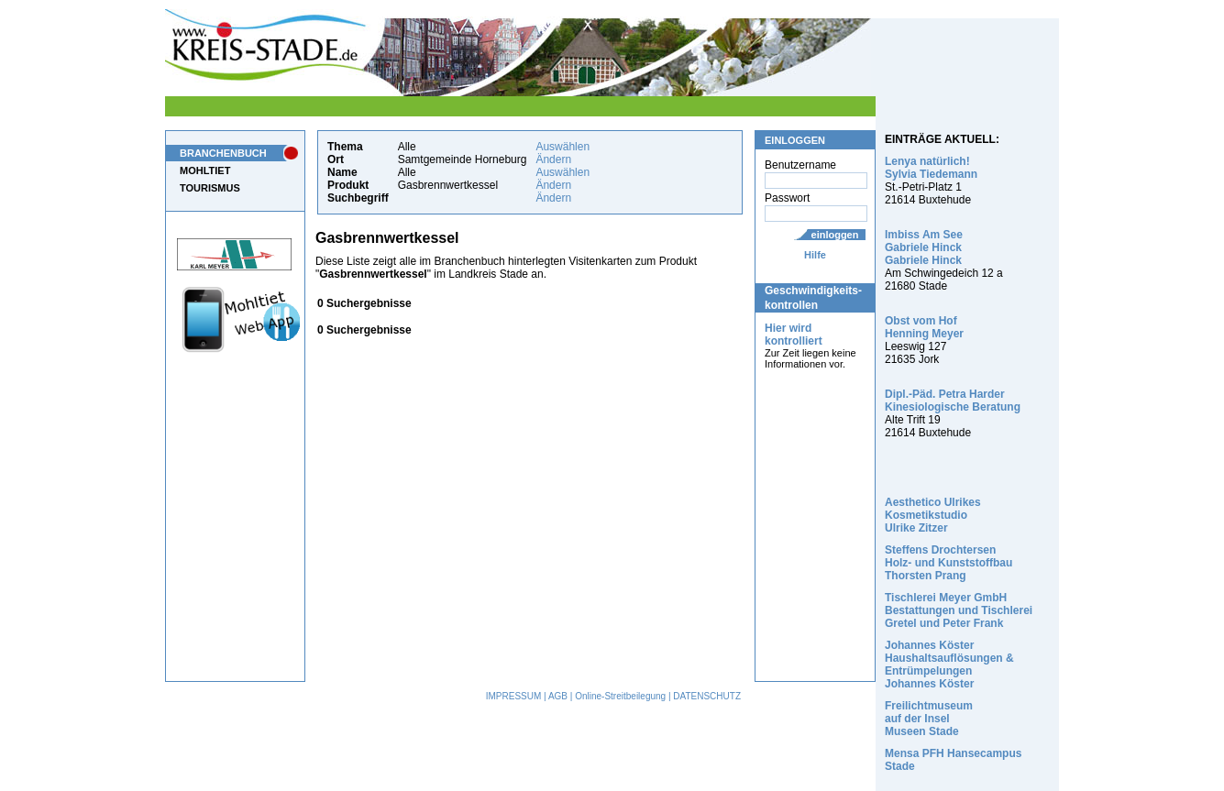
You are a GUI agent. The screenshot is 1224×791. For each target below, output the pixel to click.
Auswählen (562, 146)
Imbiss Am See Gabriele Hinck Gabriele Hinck (924, 247)
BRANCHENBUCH (223, 153)
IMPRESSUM (514, 696)
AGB (558, 696)
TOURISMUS (210, 187)
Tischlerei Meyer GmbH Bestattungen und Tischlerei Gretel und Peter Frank (958, 610)
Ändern (553, 159)
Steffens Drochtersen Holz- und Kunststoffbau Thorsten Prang (948, 563)
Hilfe (815, 254)
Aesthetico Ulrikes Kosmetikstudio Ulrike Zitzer (933, 515)
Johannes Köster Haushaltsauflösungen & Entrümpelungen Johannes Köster (949, 664)
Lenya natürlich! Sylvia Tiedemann (931, 168)
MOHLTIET (205, 170)
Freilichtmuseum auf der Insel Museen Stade (929, 718)
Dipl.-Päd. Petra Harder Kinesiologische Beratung (952, 400)
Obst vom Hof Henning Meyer (924, 327)
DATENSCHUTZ (707, 696)
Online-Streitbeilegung (620, 696)
